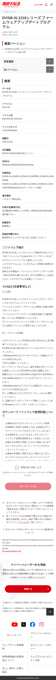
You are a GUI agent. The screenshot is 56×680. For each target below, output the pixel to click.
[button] (28, 589)
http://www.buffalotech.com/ (11, 551)
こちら (24, 522)
